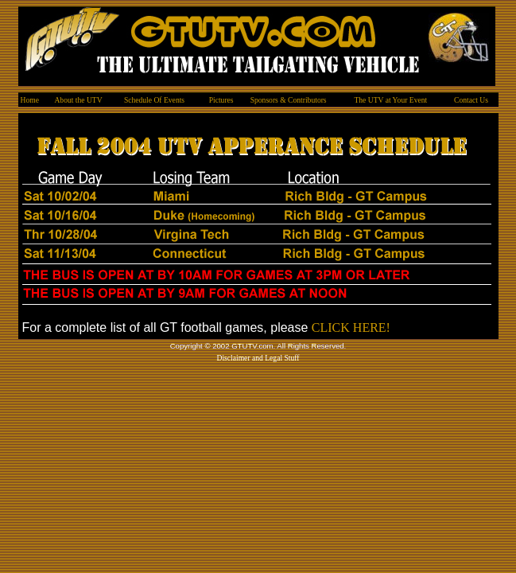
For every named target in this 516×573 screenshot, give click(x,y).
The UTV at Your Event (390, 100)
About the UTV (78, 100)
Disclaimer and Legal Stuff (257, 357)
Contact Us (471, 100)
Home (30, 100)
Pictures (221, 100)
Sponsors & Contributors (288, 100)
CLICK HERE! (351, 327)
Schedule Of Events (154, 100)
